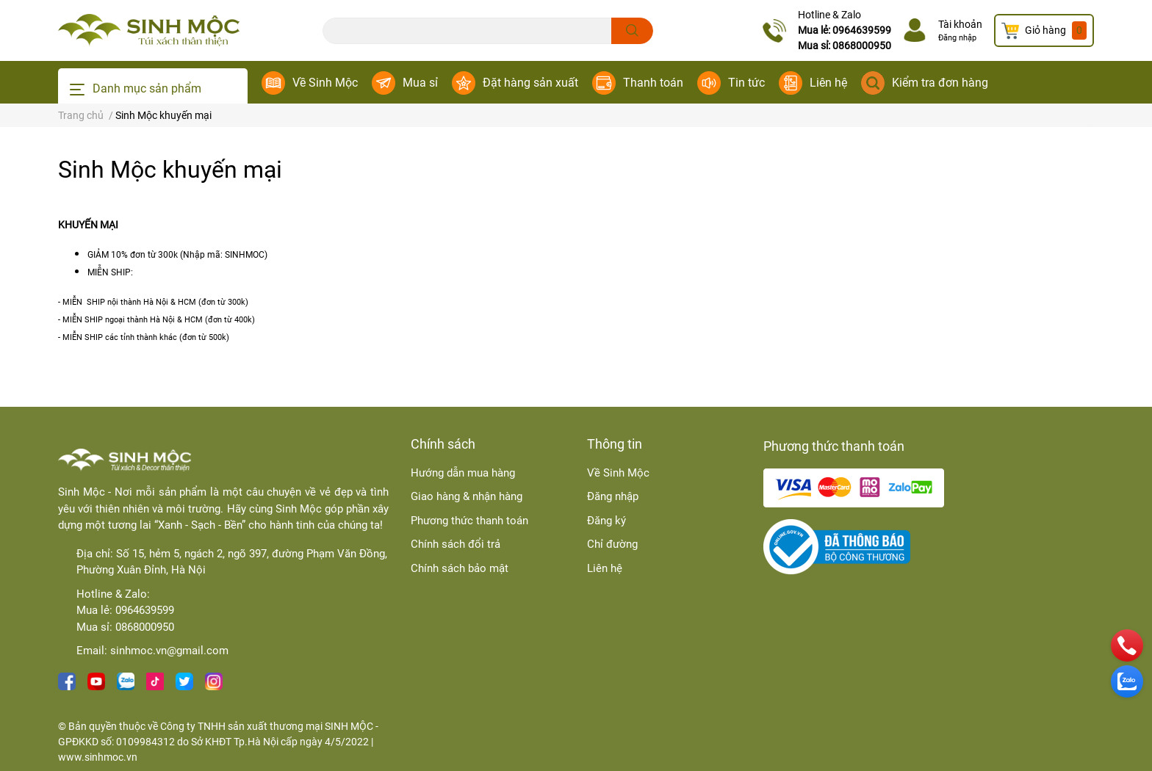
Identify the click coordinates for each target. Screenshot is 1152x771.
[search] (632, 31)
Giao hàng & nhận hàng (466, 496)
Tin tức (746, 83)
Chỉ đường (612, 544)
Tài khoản (960, 24)
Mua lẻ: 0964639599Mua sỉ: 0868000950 (844, 37)
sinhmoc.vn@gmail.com (169, 650)
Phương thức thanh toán (469, 520)
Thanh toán (653, 83)
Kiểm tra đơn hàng (940, 83)
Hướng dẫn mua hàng (463, 472)
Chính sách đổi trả (455, 544)
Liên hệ (828, 83)
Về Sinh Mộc (325, 83)
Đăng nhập (957, 38)
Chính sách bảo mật (459, 568)
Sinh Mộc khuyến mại (170, 170)
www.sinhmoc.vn (97, 757)
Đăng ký (606, 520)
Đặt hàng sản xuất (530, 83)
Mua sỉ (420, 83)
